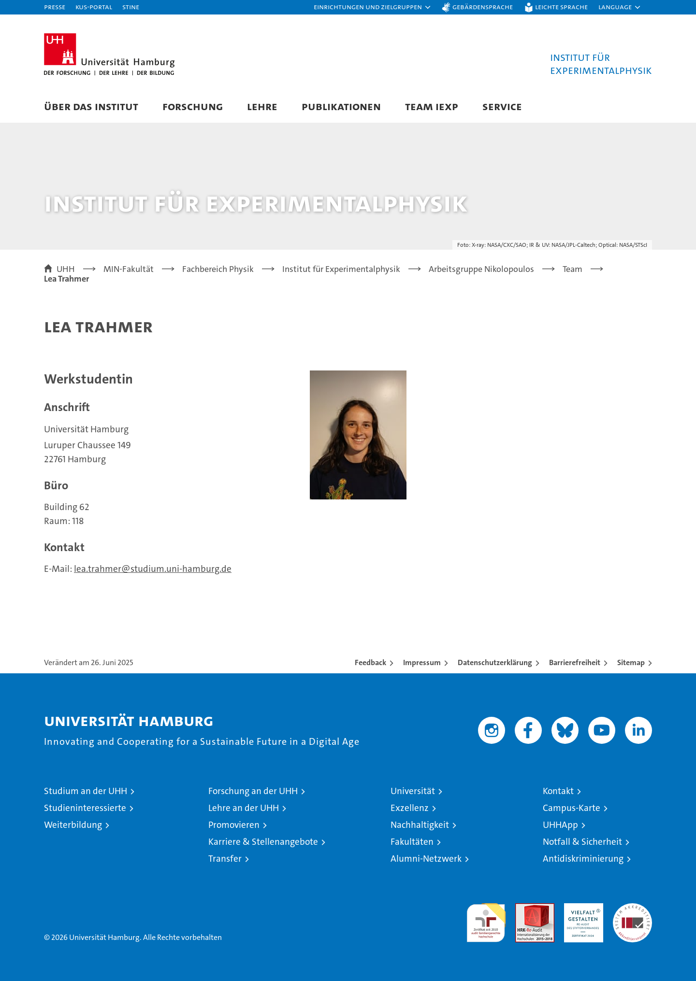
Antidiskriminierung (583, 859)
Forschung (192, 106)
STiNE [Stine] (130, 6)
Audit (524, 908)
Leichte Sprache (561, 6)
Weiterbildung (73, 825)
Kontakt (558, 791)
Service (502, 106)
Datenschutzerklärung (495, 662)
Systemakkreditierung (632, 908)
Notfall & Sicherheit (582, 842)
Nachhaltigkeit (420, 825)
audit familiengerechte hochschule (486, 918)
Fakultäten (412, 842)
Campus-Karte (571, 808)
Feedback (370, 662)
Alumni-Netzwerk (426, 859)
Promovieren (234, 825)
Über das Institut (91, 106)
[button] (373, 7)
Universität (413, 791)
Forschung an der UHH (253, 791)
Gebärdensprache (482, 6)
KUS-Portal (93, 6)
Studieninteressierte (85, 808)
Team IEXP (431, 106)
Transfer (225, 859)
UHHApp (560, 825)
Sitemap (631, 662)
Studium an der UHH (85, 791)
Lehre (262, 106)
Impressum (422, 662)
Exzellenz (410, 808)
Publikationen (341, 106)
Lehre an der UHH (243, 808)
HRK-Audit (581, 908)
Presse (54, 6)
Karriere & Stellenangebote (263, 842)
